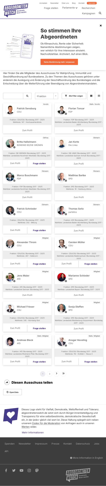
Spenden (91, 3)
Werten (26, 426)
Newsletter (54, 3)
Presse (55, 443)
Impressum (41, 443)
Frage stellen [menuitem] (51, 8)
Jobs (96, 443)
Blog (73, 3)
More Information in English (86, 458)
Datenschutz (83, 443)
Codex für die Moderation (46, 423)
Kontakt (81, 3)
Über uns (65, 3)
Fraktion (41, 96)
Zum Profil (27, 130)
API (6, 451)
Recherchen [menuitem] (88, 8)
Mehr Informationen (33, 432)
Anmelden (43, 3)
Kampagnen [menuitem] (88, 13)
